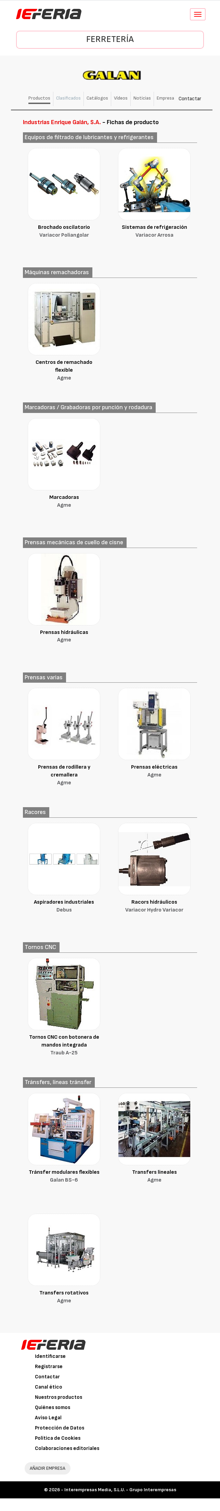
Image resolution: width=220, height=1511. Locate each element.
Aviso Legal (48, 1417)
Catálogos (97, 98)
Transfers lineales (154, 1176)
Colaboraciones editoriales (67, 1448)
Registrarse (49, 1366)
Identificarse (50, 1356)
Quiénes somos (52, 1407)
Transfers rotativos (64, 1297)
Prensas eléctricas (154, 771)
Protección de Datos (59, 1428)
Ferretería (110, 39)
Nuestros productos (58, 1397)
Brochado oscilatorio (64, 231)
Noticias (142, 98)
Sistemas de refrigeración (154, 231)
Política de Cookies (57, 1438)
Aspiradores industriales (64, 906)
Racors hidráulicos (154, 906)
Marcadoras (64, 501)
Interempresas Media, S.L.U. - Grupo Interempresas (120, 1490)
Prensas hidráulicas (64, 637)
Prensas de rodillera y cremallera (64, 775)
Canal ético (48, 1387)
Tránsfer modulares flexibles (64, 1176)
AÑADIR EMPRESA (47, 1468)
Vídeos (121, 98)
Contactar (190, 98)
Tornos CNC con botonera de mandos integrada (64, 1045)
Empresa (165, 98)
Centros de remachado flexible (64, 370)
